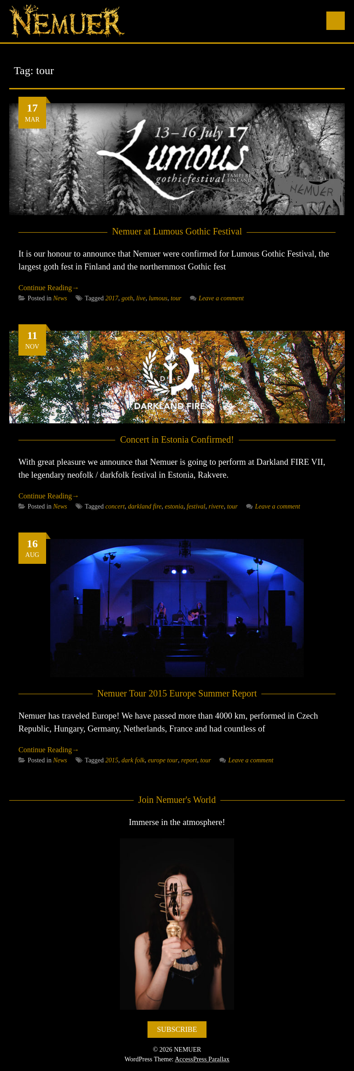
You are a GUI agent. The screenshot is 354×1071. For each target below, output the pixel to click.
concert (115, 506)
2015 (112, 760)
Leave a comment (217, 298)
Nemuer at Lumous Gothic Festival (177, 231)
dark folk (133, 760)
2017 (112, 298)
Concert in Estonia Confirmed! (177, 439)
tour (176, 298)
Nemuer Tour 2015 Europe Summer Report (177, 693)
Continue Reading (48, 288)
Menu (335, 21)
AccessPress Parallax (202, 1059)
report (189, 760)
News (60, 298)
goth (127, 298)
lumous (158, 298)
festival (196, 506)
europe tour (163, 760)
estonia (174, 506)
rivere (216, 506)
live (140, 298)
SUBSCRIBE (177, 1029)
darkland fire (145, 506)
